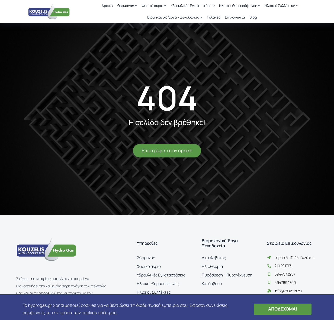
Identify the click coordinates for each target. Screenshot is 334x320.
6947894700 (285, 282)
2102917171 (283, 265)
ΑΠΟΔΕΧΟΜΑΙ (282, 309)
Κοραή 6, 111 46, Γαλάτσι (294, 257)
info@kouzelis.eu (288, 290)
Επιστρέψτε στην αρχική (167, 150)
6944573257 (284, 274)
